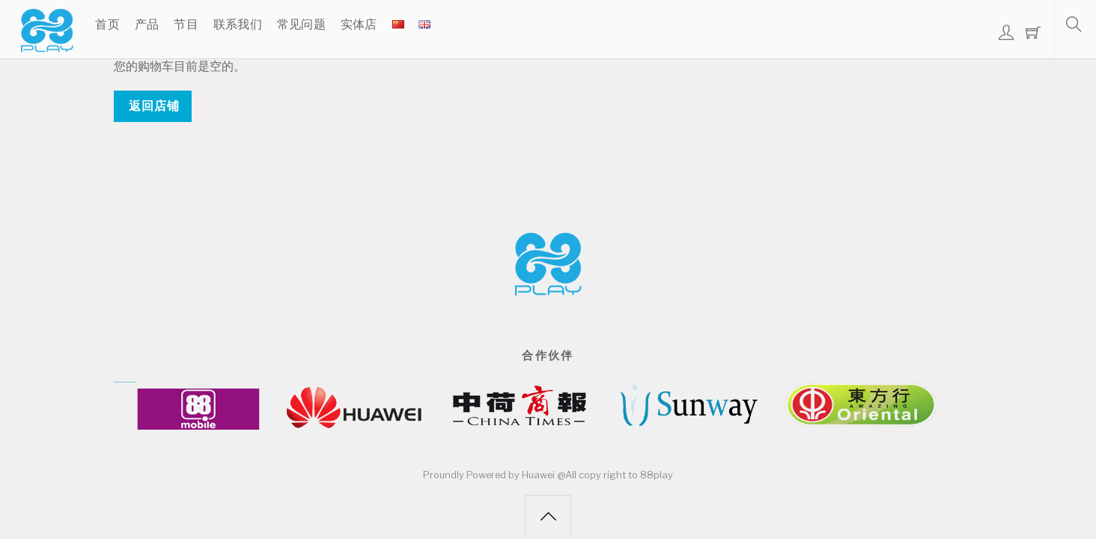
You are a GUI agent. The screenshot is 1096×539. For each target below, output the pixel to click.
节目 (186, 24)
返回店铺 (154, 106)
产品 (147, 24)
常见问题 (301, 24)
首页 (107, 24)
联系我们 (237, 24)
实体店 (359, 24)
